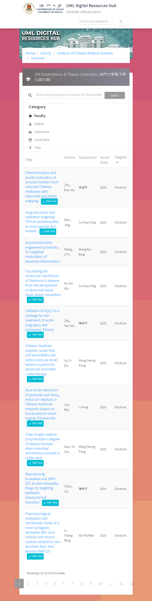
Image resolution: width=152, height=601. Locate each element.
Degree (121, 159)
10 (100, 583)
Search (115, 95)
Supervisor (39, 132)
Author (36, 124)
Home (30, 52)
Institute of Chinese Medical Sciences (84, 52)
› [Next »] (141, 583)
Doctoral (37, 57)
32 (132, 583)
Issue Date (39, 140)
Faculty (45, 52)
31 (121, 583)
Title (34, 147)
